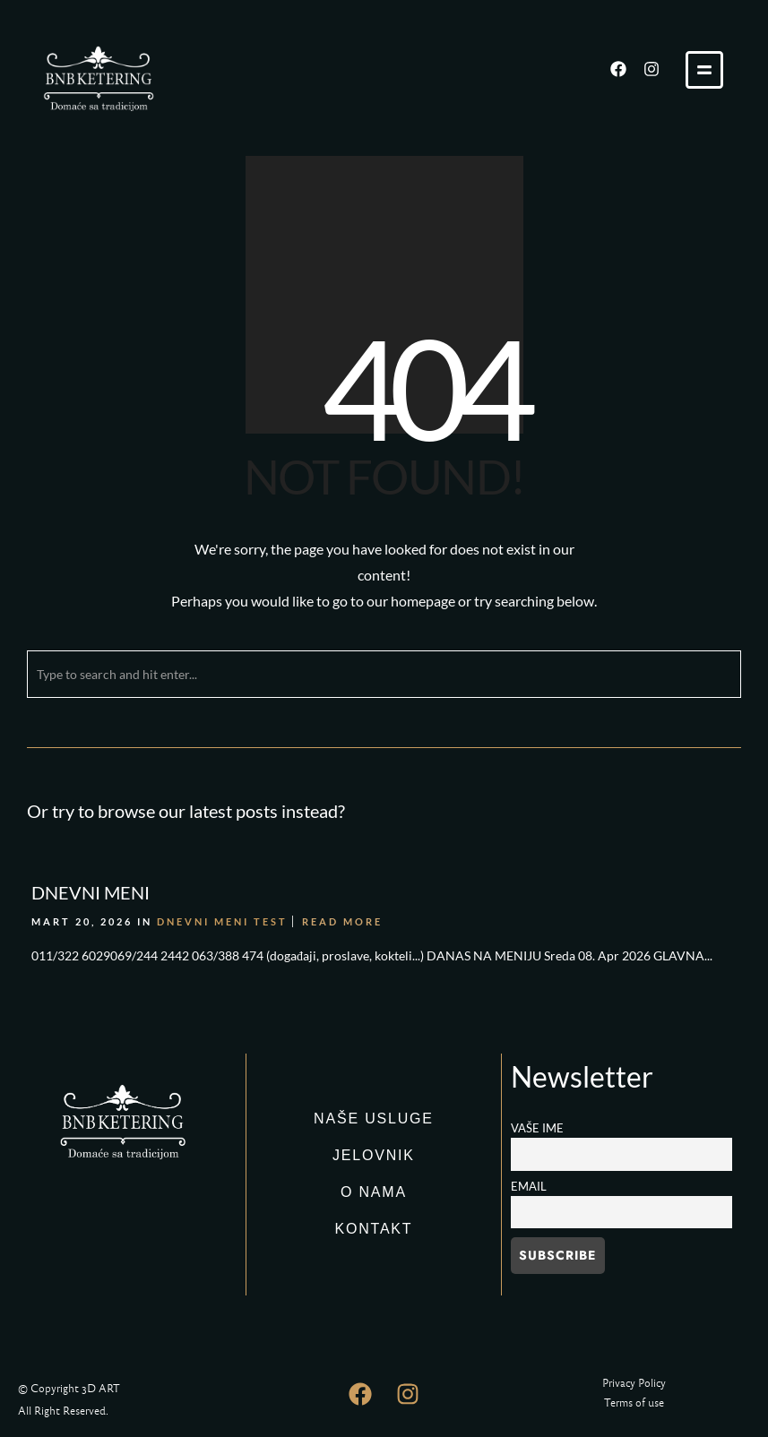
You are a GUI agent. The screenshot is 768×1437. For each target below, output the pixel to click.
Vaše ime (537, 1128)
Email (529, 1186)
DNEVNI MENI (90, 892)
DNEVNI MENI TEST (222, 921)
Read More (342, 921)
